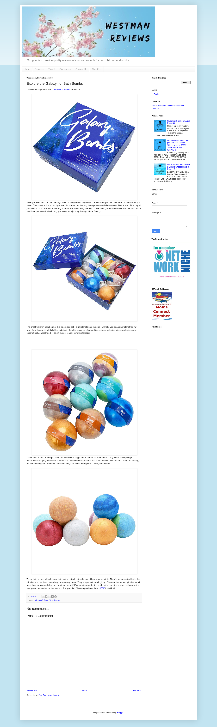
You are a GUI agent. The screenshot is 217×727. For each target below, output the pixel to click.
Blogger (120, 712)
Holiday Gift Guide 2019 (43, 600)
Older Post (136, 690)
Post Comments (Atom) (48, 695)
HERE (102, 588)
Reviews (39, 69)
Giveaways (64, 69)
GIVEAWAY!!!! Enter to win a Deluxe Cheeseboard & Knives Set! (178, 167)
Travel (51, 69)
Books (156, 94)
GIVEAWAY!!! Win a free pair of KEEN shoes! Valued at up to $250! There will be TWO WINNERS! (177, 145)
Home (27, 69)
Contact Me (81, 69)
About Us (96, 69)
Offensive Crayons (61, 89)
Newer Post (32, 690)
